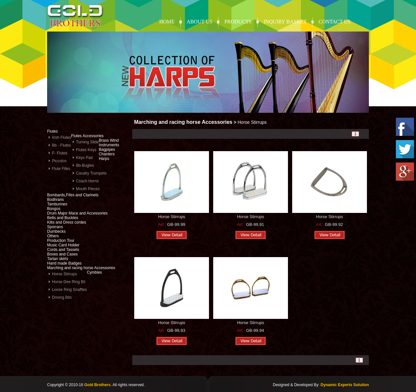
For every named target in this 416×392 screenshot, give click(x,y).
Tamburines (57, 204)
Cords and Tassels (63, 249)
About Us (199, 21)
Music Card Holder (63, 245)
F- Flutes (59, 153)
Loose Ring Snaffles (69, 289)
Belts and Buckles (62, 218)
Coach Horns (87, 181)
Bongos (53, 208)
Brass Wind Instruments (109, 142)
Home (167, 21)
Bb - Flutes (61, 145)
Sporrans (55, 227)
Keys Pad (84, 157)
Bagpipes (107, 149)
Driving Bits (62, 297)
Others (53, 236)
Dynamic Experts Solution (344, 385)
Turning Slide (87, 142)
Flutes (52, 131)
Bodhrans (55, 199)
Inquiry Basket (285, 21)
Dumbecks (56, 231)
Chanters (107, 154)
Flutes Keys (86, 150)
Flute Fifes (61, 168)
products (238, 21)
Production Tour (60, 240)
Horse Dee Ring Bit (68, 282)
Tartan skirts (57, 258)
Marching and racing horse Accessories (81, 268)
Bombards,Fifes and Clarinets (72, 195)
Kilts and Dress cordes (66, 222)
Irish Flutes (61, 137)
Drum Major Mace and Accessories (77, 213)
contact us (334, 21)
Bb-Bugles (85, 165)
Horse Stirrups (64, 274)
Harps (104, 158)
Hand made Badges (64, 263)
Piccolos (59, 161)
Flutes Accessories (87, 136)
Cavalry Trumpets (91, 173)
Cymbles (94, 272)
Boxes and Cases (62, 254)
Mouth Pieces (88, 189)
